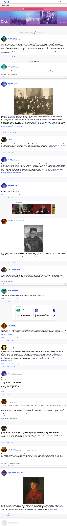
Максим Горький (12, 83)
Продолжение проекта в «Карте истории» (33, 9)
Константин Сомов (13, 290)
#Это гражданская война (18, 126)
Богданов (26, 453)
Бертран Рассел (12, 38)
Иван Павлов (11, 66)
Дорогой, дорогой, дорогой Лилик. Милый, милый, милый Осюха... (42, 315)
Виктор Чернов (12, 347)
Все (51, 202)
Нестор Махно (12, 449)
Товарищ (10, 427)
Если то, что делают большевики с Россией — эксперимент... (24, 316)
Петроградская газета (14, 269)
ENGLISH (64, 5)
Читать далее (54, 170)
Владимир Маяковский (44, 309)
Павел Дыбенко (12, 325)
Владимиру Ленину (50, 123)
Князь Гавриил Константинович (16, 472)
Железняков (13, 116)
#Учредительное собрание (6, 126)
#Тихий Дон (3, 415)
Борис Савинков (12, 401)
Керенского (54, 253)
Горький (13, 143)
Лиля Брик (41, 310)
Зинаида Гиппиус (12, 159)
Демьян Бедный (12, 373)
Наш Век (10, 139)
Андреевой (62, 145)
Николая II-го (41, 122)
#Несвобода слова (17, 172)
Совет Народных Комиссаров (16, 220)
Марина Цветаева (12, 185)
